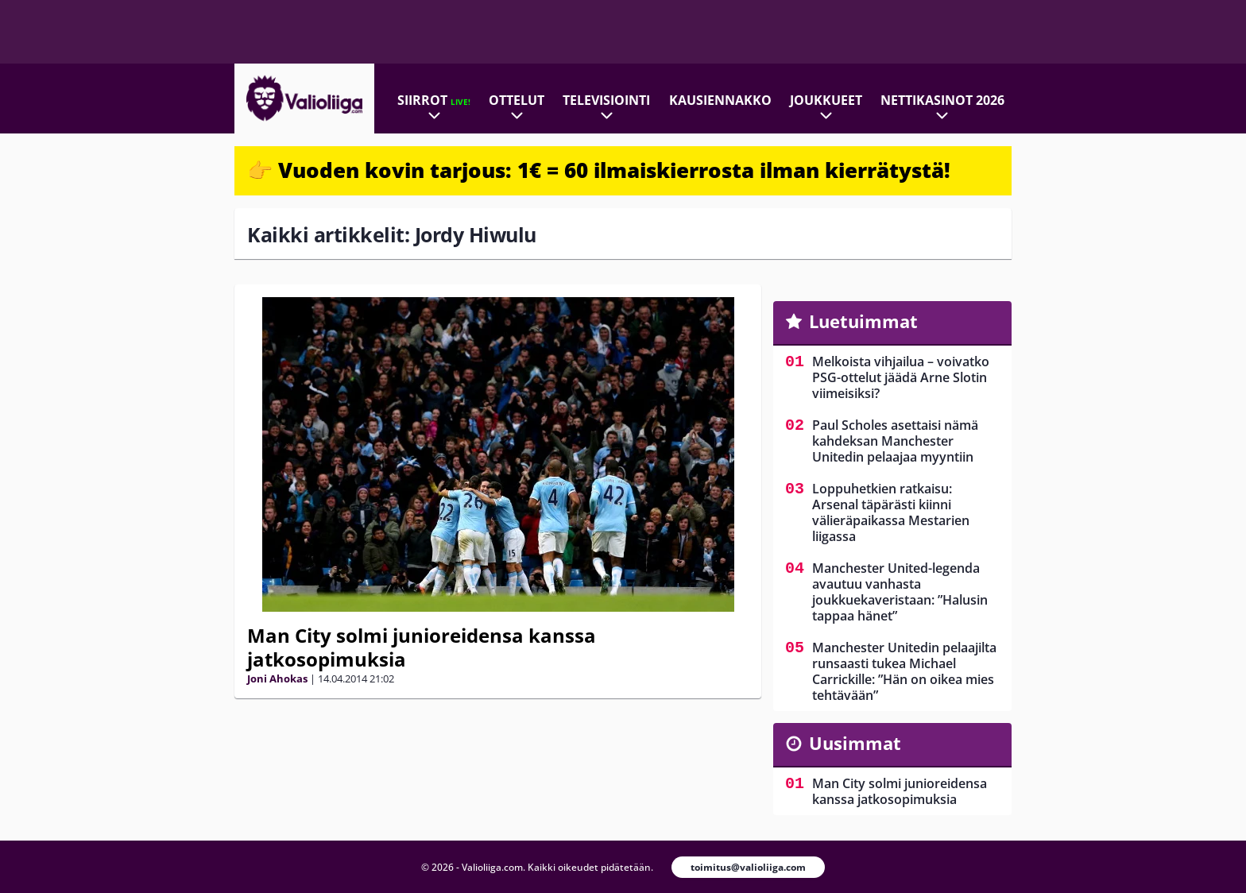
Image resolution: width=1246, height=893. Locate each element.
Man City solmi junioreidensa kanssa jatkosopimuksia (421, 647)
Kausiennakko (720, 100)
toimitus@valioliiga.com (748, 867)
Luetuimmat (863, 321)
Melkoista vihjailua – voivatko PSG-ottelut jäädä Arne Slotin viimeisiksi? (900, 377)
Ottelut (516, 100)
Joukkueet (826, 100)
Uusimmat (855, 743)
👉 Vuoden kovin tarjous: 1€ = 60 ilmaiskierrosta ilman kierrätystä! (598, 170)
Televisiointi (606, 100)
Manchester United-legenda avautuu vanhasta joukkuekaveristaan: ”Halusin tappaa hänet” (900, 591)
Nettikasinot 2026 (942, 100)
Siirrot (433, 100)
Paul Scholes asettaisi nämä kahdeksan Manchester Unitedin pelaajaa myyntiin (895, 441)
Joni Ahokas (277, 678)
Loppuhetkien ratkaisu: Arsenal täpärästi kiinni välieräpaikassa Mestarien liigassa (890, 512)
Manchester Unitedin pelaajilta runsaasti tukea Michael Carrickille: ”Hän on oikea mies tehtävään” (904, 671)
